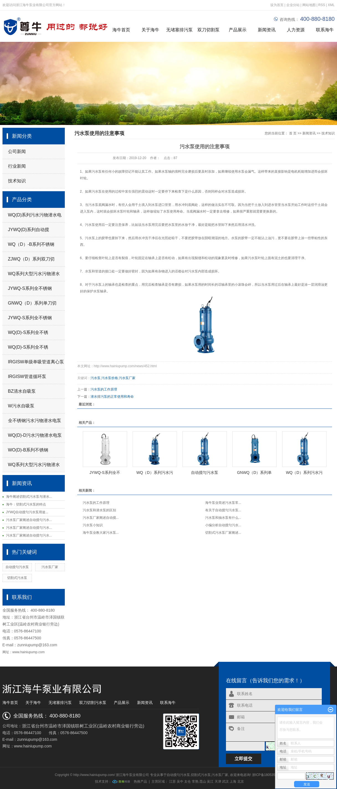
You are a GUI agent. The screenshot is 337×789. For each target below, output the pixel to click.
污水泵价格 (109, 378)
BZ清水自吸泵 (22, 391)
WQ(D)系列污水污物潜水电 (35, 215)
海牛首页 (121, 29)
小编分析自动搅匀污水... (223, 525)
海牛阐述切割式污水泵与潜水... (29, 497)
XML (331, 5)
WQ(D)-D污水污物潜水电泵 (35, 435)
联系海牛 (168, 702)
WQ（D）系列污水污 (154, 472)
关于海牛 (150, 29)
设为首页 (277, 5)
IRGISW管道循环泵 (27, 376)
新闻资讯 (267, 29)
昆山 (202, 781)
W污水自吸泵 (21, 406)
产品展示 (237, 29)
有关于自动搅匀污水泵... (223, 510)
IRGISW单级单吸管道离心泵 (36, 361)
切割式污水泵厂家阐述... (223, 533)
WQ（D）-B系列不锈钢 (31, 244)
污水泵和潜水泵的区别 (99, 510)
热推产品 (140, 781)
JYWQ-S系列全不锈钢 (30, 288)
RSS (321, 5)
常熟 (195, 781)
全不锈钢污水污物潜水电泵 (34, 420)
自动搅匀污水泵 (17, 567)
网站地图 (309, 5)
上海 (233, 781)
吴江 (210, 781)
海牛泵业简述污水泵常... (223, 503)
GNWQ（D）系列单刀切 (32, 303)
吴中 (180, 781)
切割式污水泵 (17, 578)
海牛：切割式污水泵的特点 (26, 504)
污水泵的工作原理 (104, 389)
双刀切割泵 (208, 29)
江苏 (172, 781)
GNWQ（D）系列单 (254, 472)
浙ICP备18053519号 (267, 775)
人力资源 (296, 29)
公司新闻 (17, 151)
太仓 (187, 781)
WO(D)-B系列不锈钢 (28, 450)
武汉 (225, 781)
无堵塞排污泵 (179, 29)
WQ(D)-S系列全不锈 (28, 332)
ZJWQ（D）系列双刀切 (31, 259)
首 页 (293, 133)
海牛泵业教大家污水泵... (101, 533)
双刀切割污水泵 (92, 702)
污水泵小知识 (93, 525)
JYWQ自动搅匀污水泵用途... (27, 512)
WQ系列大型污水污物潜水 (34, 273)
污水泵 (93, 205)
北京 (240, 781)
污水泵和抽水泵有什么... (223, 518)
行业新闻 (17, 166)
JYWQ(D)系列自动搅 (28, 229)
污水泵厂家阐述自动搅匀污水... (29, 520)
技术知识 (17, 180)
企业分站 (293, 5)
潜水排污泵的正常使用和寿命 (112, 397)
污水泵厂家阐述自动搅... (101, 518)
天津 (218, 781)
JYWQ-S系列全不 (104, 472)
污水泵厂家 (50, 567)
